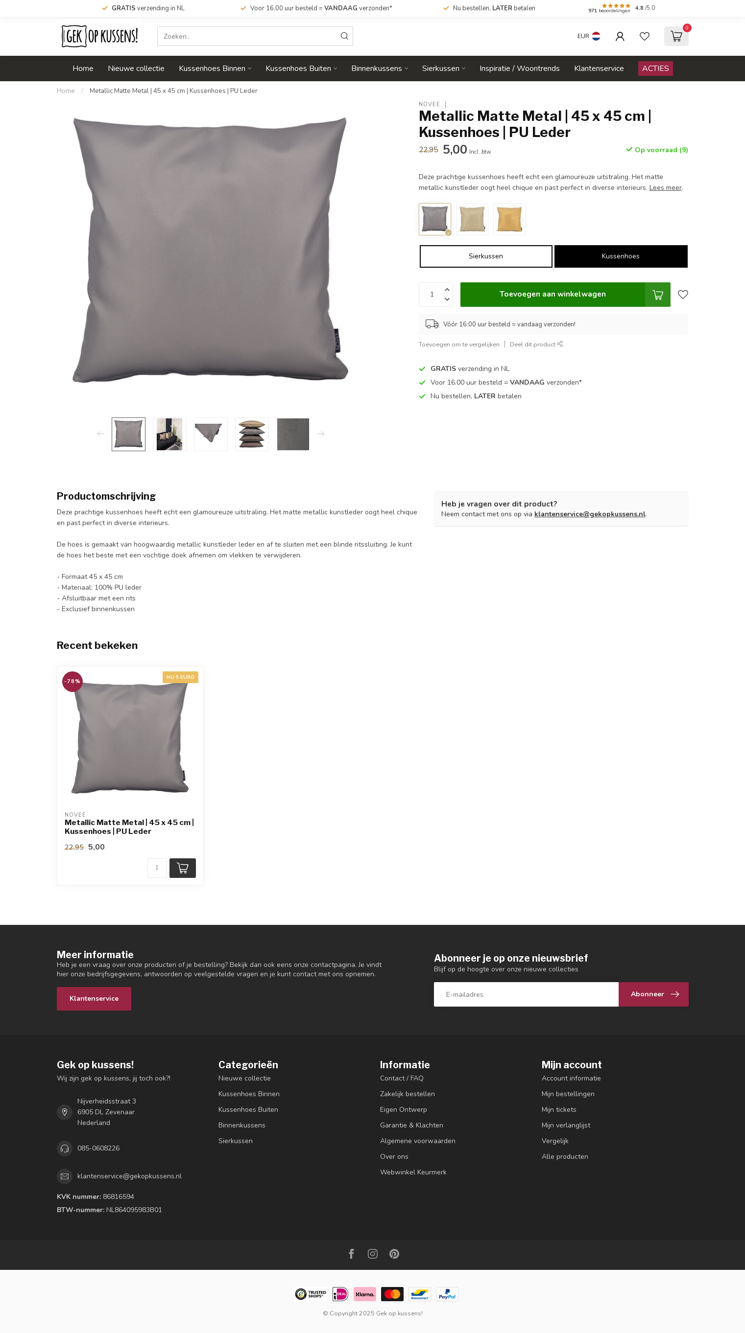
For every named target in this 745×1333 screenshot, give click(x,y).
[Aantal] (157, 868)
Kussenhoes (621, 256)
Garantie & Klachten (411, 1125)
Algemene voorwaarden (418, 1141)
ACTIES (655, 68)
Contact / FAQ (402, 1078)
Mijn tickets (559, 1109)
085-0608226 (98, 1148)
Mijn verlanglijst (566, 1125)
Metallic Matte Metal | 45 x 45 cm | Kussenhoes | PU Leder (174, 91)
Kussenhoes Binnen (212, 68)
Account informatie (571, 1078)
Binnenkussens (376, 68)
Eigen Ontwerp (403, 1109)
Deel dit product (536, 344)
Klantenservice (599, 68)
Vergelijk (555, 1141)
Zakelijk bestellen (407, 1094)
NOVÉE (429, 104)
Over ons (394, 1156)
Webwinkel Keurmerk (413, 1172)
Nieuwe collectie (136, 68)
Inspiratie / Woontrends (520, 68)
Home (83, 68)
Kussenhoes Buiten (298, 68)
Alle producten (565, 1156)
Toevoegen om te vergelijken (459, 344)
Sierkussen (440, 68)
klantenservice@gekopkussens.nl (590, 514)
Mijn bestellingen (568, 1094)
